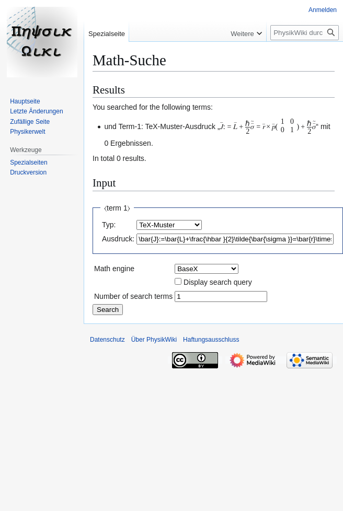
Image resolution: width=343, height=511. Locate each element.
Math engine (114, 268)
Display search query (218, 282)
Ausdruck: (118, 239)
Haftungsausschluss (211, 339)
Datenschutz (107, 339)
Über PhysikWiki (154, 339)
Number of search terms (133, 296)
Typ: (109, 224)
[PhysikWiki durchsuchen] (304, 32)
